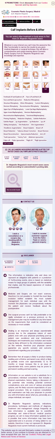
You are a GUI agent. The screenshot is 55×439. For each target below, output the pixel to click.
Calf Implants (8, 25)
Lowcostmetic (8, 21)
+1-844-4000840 (33, 17)
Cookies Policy (35, 434)
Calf (36, 21)
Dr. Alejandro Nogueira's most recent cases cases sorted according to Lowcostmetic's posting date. (27, 166)
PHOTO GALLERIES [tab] (35, 262)
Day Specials (31, 5)
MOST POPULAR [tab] (35, 157)
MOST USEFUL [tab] (26, 157)
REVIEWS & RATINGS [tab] (22, 262)
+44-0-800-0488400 (21, 17)
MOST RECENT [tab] (7, 157)
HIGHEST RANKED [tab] (16, 157)
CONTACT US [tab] (9, 267)
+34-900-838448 (8, 17)
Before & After (24, 21)
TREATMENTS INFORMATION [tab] (8, 262)
